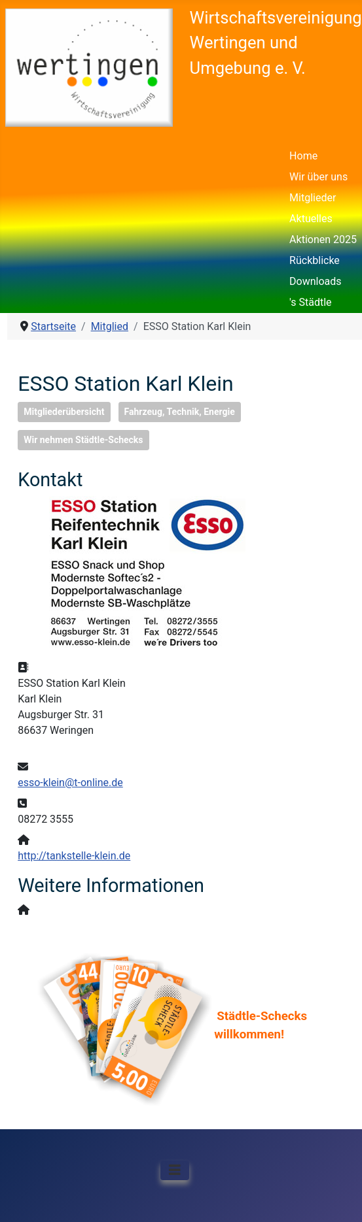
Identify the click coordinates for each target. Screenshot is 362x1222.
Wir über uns (318, 177)
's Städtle (310, 302)
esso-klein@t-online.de (70, 782)
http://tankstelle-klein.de (74, 856)
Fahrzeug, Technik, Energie (179, 411)
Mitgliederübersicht (64, 411)
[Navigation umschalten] (174, 1170)
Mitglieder (312, 197)
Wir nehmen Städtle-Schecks (83, 440)
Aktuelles (311, 218)
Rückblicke (314, 260)
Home (303, 156)
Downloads (315, 281)
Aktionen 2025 (323, 239)
